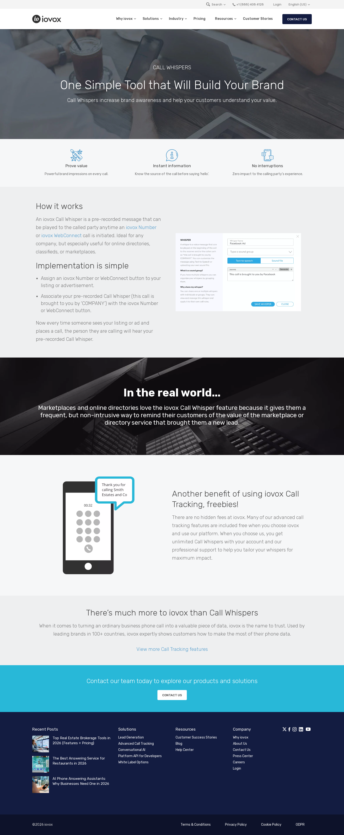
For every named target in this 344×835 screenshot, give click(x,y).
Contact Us (297, 19)
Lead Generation (131, 737)
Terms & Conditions (196, 825)
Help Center (185, 750)
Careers (239, 762)
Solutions (151, 19)
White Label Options (133, 762)
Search (214, 4)
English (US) (297, 4)
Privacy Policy (236, 825)
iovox (47, 19)
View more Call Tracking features (172, 649)
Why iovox (124, 19)
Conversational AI (131, 750)
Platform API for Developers (140, 756)
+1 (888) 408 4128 (248, 4)
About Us (240, 744)
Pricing (199, 19)
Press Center (243, 756)
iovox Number (141, 227)
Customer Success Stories (196, 737)
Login (277, 4)
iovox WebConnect (61, 235)
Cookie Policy (271, 825)
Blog (179, 744)
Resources (224, 19)
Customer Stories (258, 19)
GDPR (300, 825)
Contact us (172, 695)
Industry (176, 19)
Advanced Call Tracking (136, 744)
